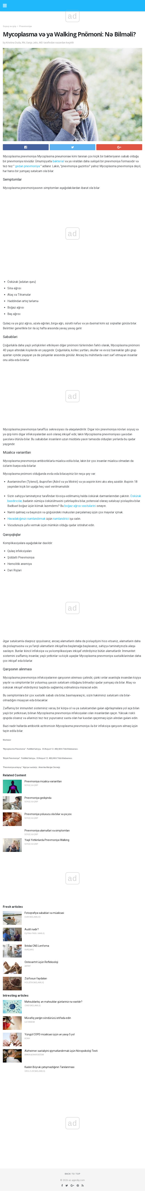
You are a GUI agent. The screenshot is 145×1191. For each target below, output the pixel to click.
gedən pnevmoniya (27, 166)
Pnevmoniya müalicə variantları (43, 781)
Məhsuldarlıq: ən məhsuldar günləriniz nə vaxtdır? (53, 1001)
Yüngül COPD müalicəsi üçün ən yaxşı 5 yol (50, 1034)
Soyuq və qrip (9, 26)
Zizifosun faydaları (36, 978)
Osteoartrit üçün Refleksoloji (41, 962)
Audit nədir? (32, 929)
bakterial (58, 161)
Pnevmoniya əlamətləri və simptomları (47, 830)
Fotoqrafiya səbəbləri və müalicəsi (44, 912)
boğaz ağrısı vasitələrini (80, 506)
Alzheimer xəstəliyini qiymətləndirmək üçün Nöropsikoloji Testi (61, 1050)
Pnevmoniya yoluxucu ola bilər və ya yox (48, 814)
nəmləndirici (61, 518)
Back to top (72, 1174)
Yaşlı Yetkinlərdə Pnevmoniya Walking (47, 839)
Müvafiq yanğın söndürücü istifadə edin (48, 1017)
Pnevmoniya (25, 26)
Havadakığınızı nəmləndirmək (26, 518)
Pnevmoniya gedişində (38, 797)
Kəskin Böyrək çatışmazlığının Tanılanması (49, 1067)
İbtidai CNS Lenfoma (37, 945)
